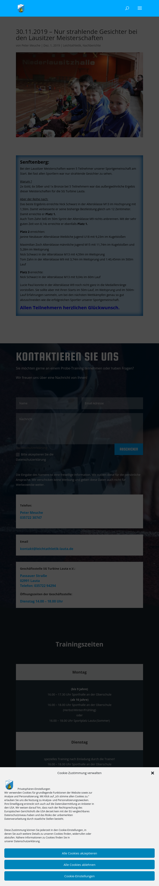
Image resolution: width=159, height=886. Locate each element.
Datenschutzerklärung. (27, 841)
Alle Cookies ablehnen (79, 865)
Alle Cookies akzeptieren (79, 853)
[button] (153, 773)
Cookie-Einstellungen (79, 876)
